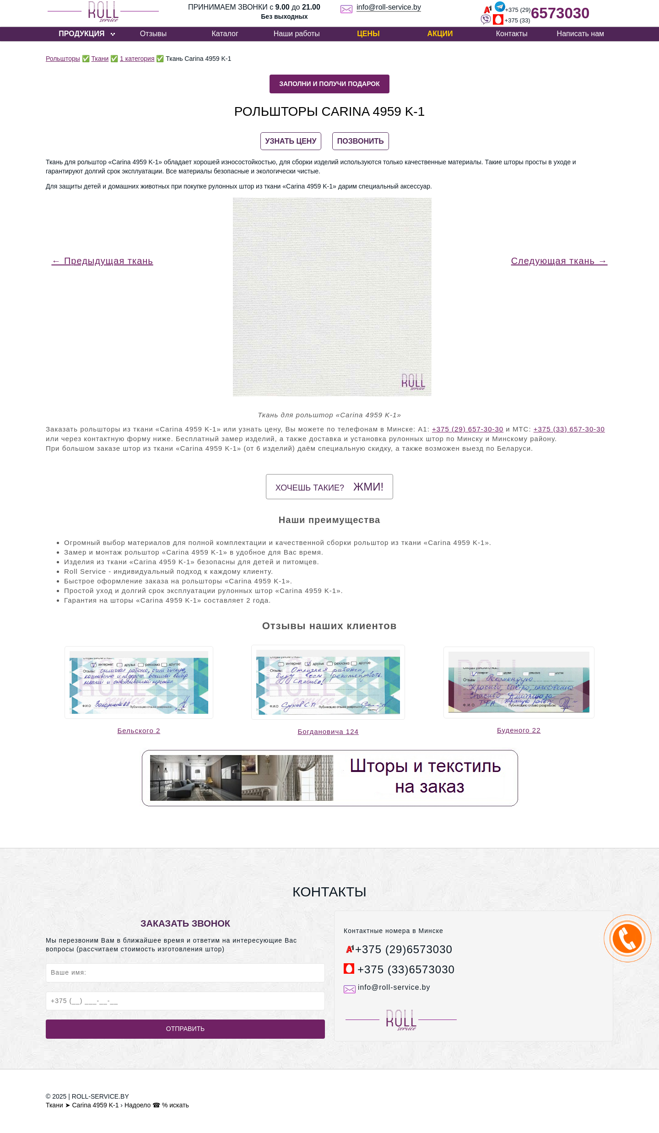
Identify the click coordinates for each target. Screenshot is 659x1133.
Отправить (185, 1028)
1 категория (137, 58)
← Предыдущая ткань (102, 261)
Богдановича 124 (327, 731)
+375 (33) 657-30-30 (569, 429)
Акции (440, 34)
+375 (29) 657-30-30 (467, 429)
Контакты (512, 34)
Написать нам (580, 34)
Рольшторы (63, 58)
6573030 (560, 13)
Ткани (100, 58)
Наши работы (297, 34)
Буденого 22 (519, 730)
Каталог (225, 34)
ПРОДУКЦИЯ (81, 34)
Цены (368, 34)
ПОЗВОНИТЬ (360, 141)
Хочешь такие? (329, 486)
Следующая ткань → (559, 261)
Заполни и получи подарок (329, 83)
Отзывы (153, 34)
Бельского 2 (138, 730)
